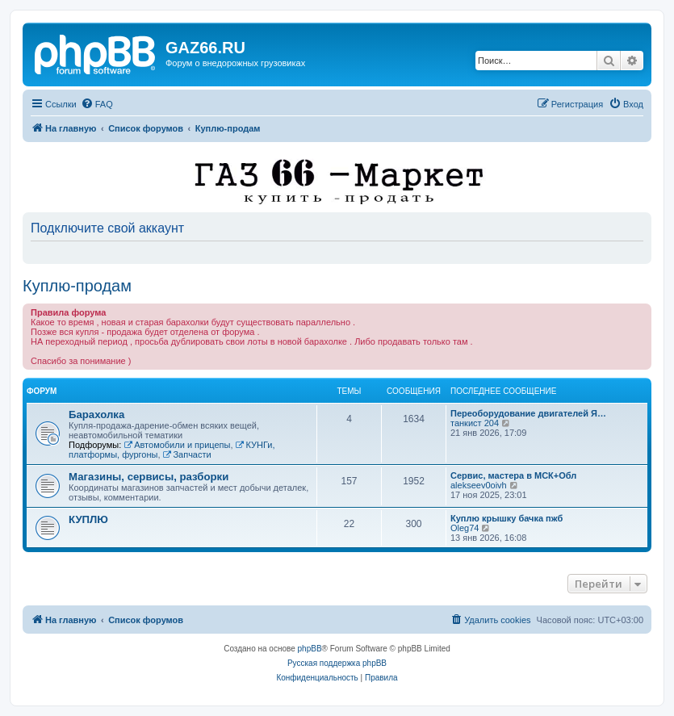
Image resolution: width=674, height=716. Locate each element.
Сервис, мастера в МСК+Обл (513, 475)
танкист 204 (474, 423)
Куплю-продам (77, 286)
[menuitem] (97, 104)
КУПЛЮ (88, 519)
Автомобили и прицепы (176, 445)
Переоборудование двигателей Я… (528, 413)
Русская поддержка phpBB (337, 663)
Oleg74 (464, 528)
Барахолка (96, 414)
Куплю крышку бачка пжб (506, 518)
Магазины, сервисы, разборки (148, 477)
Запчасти (187, 454)
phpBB (310, 648)
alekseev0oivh (478, 485)
